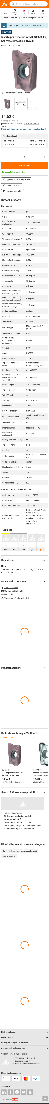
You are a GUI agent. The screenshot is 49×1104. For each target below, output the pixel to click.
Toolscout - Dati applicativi (15, 598)
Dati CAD (7, 594)
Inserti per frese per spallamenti (32, 18)
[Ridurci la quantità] (4, 157)
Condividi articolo (11, 185)
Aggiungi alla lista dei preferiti (16, 179)
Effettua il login (8, 129)
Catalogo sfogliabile (12, 191)
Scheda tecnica (9, 587)
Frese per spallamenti (9, 18)
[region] (24, 103)
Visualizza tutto (7, 737)
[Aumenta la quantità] (44, 157)
